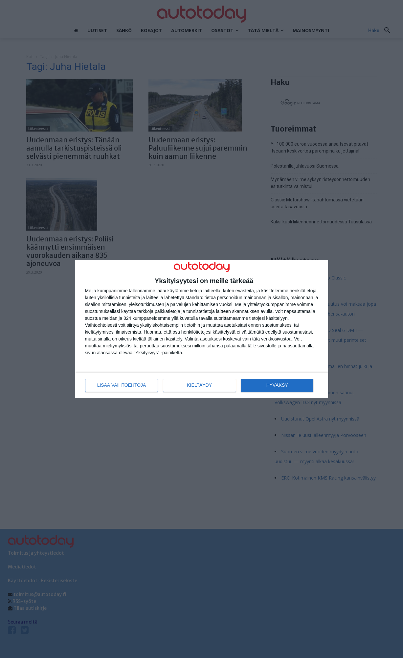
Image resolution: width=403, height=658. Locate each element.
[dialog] (201, 329)
